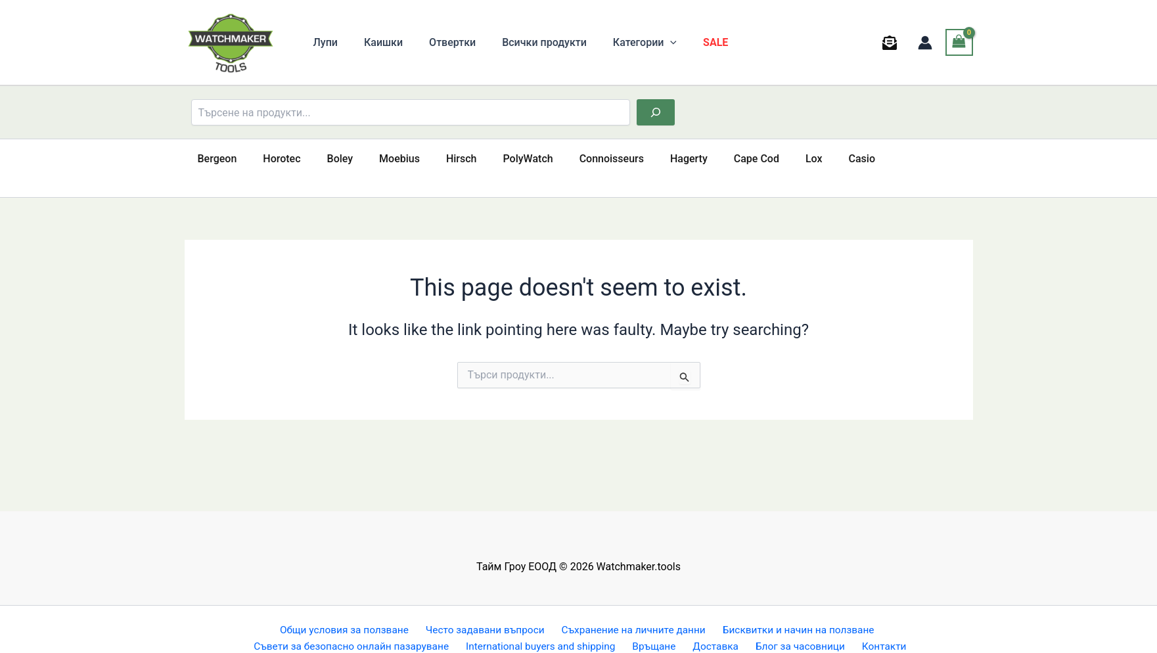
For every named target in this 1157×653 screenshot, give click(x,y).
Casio (807, 158)
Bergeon (215, 158)
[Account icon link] (925, 42)
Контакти (879, 628)
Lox (764, 158)
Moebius (381, 158)
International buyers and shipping (550, 628)
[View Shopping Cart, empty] (959, 42)
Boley (327, 158)
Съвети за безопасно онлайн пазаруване (361, 628)
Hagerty (649, 158)
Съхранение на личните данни (631, 611)
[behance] (891, 42)
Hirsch (437, 158)
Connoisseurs (577, 158)
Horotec (273, 158)
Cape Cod (712, 158)
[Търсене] (656, 112)
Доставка (718, 628)
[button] (646, 43)
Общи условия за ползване (345, 611)
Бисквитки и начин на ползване (795, 611)
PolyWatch (499, 158)
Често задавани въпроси (484, 611)
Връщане (662, 628)
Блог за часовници (798, 628)
